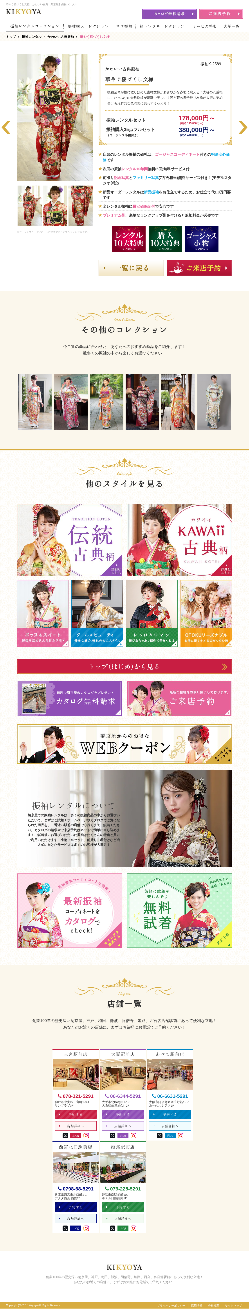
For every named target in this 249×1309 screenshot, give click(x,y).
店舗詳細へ (71, 1126)
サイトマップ (233, 1306)
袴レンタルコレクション (162, 26)
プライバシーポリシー (171, 1306)
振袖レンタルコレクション (35, 26)
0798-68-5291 (76, 1189)
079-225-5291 (123, 1189)
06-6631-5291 (170, 1096)
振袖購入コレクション (88, 26)
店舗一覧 (232, 26)
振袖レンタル (32, 37)
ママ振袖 (124, 26)
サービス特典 (205, 26)
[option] (55, 117)
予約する (71, 1114)
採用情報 (196, 1306)
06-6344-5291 (123, 1096)
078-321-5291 (76, 1096)
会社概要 (213, 1306)
